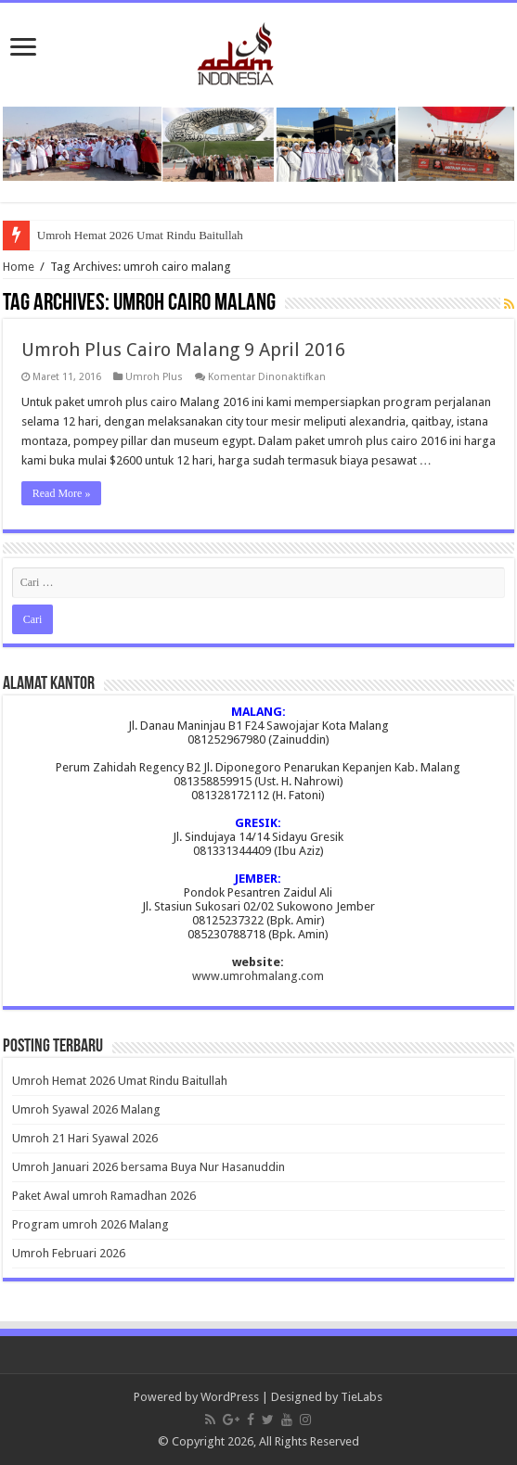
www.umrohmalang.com (258, 976)
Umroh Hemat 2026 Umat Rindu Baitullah (140, 235)
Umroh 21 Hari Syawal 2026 (85, 1138)
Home (18, 267)
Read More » (61, 493)
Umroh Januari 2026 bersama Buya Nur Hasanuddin (148, 1167)
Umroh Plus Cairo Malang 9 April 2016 (183, 349)
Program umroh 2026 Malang (90, 1224)
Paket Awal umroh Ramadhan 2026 (104, 1196)
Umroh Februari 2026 (68, 1253)
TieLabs (361, 1397)
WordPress (229, 1397)
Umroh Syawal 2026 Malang (86, 1109)
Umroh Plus (154, 377)
